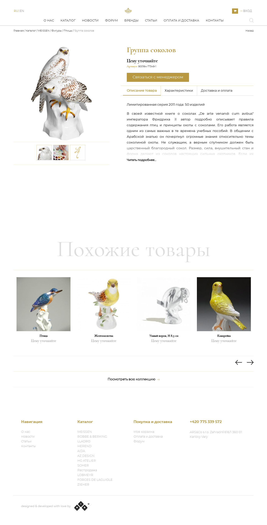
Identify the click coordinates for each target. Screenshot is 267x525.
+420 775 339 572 (206, 422)
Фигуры (56, 48)
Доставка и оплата (216, 107)
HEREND (84, 446)
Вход (247, 19)
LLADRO (83, 441)
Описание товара (142, 107)
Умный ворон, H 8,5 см (163, 353)
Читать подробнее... (141, 177)
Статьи (151, 37)
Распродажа (87, 470)
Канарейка (224, 353)
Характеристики (179, 107)
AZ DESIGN (86, 455)
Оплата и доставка (181, 37)
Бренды (131, 37)
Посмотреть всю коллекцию (134, 397)
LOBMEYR (85, 475)
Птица (44, 353)
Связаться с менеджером (158, 94)
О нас (49, 37)
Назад (249, 48)
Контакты (215, 37)
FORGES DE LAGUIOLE (95, 479)
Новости (90, 37)
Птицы (68, 48)
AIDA (81, 451)
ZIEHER (83, 484)
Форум (111, 37)
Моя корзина (144, 431)
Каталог (68, 37)
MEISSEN (44, 48)
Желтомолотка (103, 353)
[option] (43, 330)
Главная (18, 48)
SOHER (83, 465)
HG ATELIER (86, 460)
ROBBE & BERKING (92, 436)
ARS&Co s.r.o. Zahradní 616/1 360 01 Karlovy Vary (216, 434)
